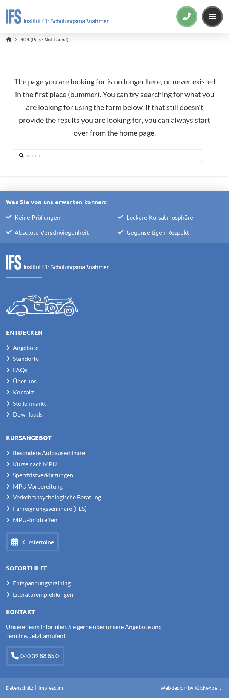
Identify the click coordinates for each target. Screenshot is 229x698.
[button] (212, 16)
